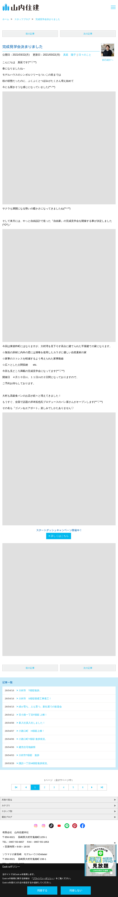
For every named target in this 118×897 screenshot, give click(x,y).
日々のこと (85, 54)
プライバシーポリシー (43, 878)
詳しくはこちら (60, 536)
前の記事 (30, 33)
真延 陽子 (69, 54)
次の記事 (87, 33)
